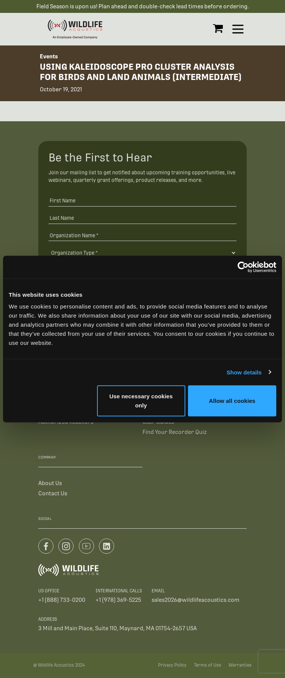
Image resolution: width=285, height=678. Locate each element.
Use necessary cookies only (140, 401)
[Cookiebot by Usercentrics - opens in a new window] (243, 266)
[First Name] (143, 200)
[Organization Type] (143, 252)
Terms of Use (207, 665)
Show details (244, 372)
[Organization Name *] (143, 235)
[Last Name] (143, 217)
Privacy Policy (172, 665)
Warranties (240, 665)
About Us (50, 483)
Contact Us (52, 493)
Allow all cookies (232, 401)
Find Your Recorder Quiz (174, 432)
